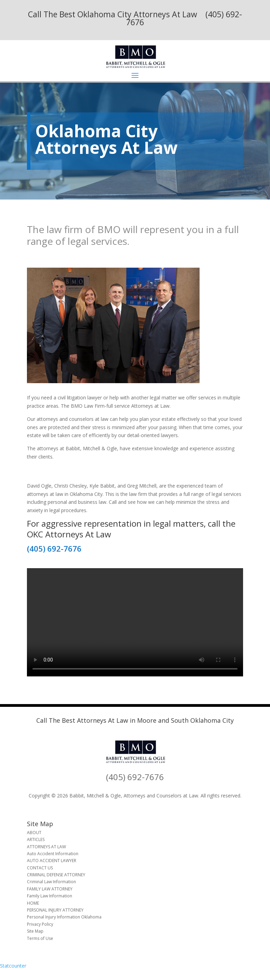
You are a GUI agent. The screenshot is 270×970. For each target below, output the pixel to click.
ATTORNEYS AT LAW (46, 847)
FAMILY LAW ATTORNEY (50, 889)
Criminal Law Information (51, 882)
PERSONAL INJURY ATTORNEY (55, 910)
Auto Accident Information (52, 854)
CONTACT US (40, 868)
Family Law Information (49, 896)
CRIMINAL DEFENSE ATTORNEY (56, 875)
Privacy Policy (40, 924)
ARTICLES (36, 839)
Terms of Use (40, 938)
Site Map (35, 931)
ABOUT (34, 832)
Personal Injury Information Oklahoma (64, 917)
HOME (33, 903)
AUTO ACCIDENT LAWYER (51, 860)
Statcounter (13, 965)
